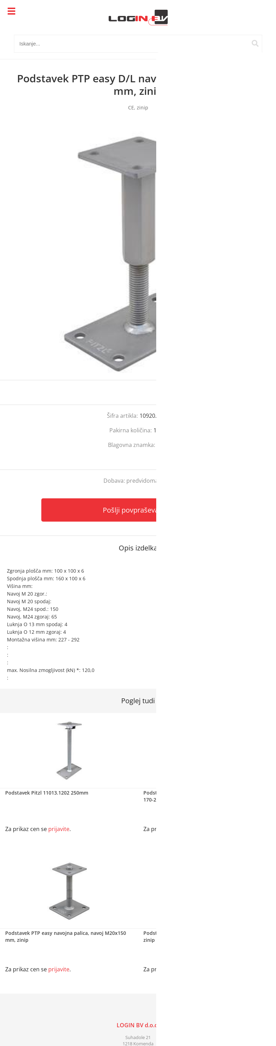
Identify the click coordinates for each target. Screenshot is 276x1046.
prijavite (257, 392)
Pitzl (162, 445)
